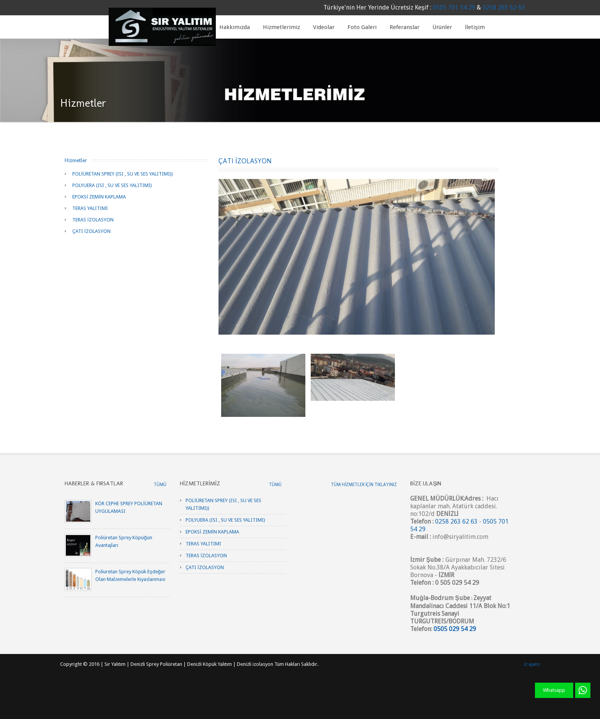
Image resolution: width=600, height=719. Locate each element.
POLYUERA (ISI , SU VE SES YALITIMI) (112, 185)
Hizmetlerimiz (281, 27)
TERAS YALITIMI (90, 208)
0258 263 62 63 (504, 7)
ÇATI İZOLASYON (91, 231)
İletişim (475, 27)
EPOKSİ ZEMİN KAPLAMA (99, 197)
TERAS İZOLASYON (93, 220)
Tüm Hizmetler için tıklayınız (364, 484)
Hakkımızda (234, 27)
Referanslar (404, 27)
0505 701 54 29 (454, 7)
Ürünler (442, 27)
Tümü (160, 484)
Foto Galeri (362, 27)
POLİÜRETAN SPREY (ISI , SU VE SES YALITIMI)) (122, 174)
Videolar (323, 27)
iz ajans (532, 664)
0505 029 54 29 (455, 629)
